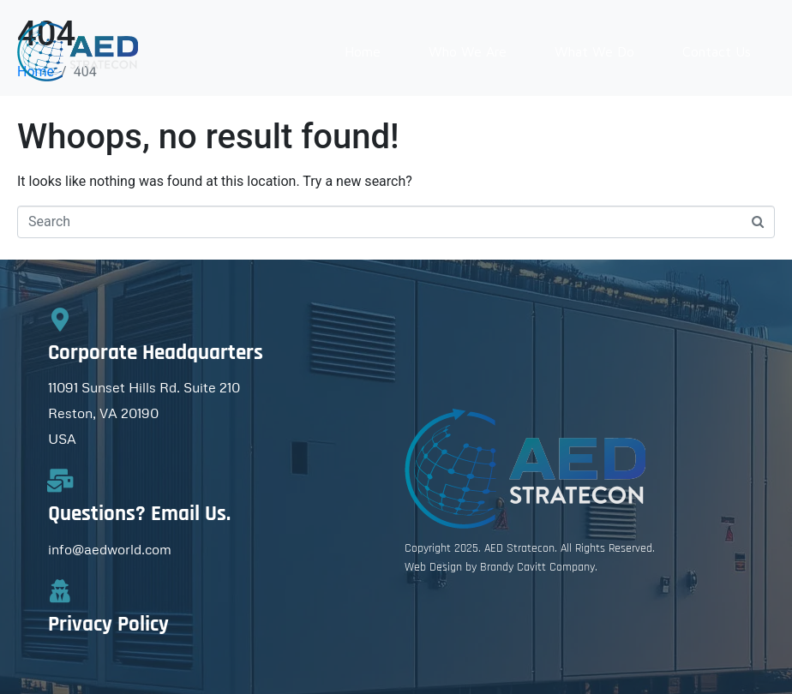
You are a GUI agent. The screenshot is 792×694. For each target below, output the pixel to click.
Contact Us (716, 51)
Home (363, 51)
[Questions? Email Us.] (59, 480)
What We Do (594, 51)
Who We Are (468, 51)
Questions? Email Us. (139, 514)
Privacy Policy (108, 624)
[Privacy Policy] (59, 590)
